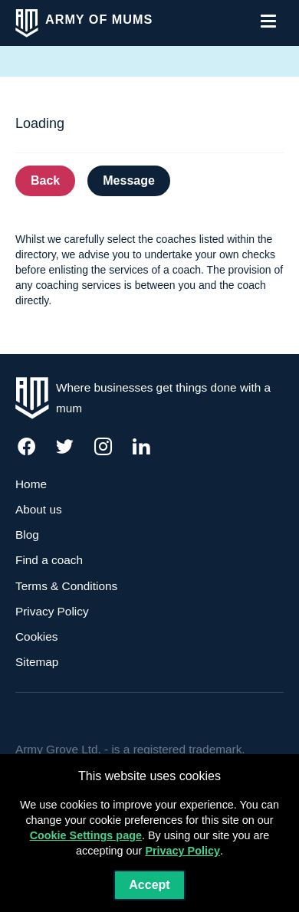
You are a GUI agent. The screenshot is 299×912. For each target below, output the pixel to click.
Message (129, 180)
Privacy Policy (52, 611)
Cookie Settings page (86, 835)
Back (45, 180)
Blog (27, 534)
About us (38, 509)
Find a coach (49, 559)
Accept (149, 884)
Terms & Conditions (66, 585)
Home (31, 483)
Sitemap (36, 661)
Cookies (36, 636)
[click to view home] (84, 23)
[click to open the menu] (268, 20)
